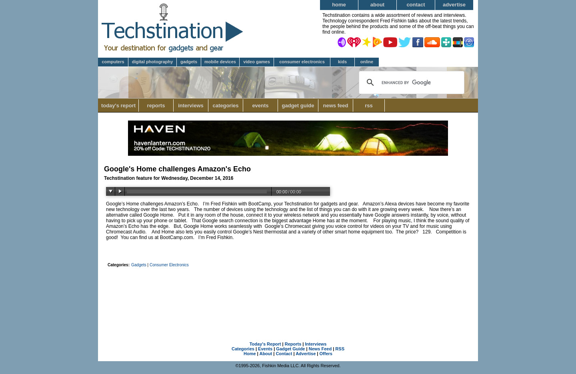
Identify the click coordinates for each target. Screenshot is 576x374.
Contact (415, 5)
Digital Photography (152, 61)
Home (339, 5)
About (377, 5)
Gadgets (188, 61)
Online (366, 61)
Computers (113, 61)
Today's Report (118, 106)
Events (260, 106)
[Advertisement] (288, 292)
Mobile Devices (220, 61)
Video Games (256, 61)
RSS (369, 106)
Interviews (191, 106)
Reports (156, 106)
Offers (326, 353)
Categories (227, 106)
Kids (342, 61)
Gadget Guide (298, 106)
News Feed (335, 106)
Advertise (454, 5)
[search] (411, 82)
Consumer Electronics (302, 61)
